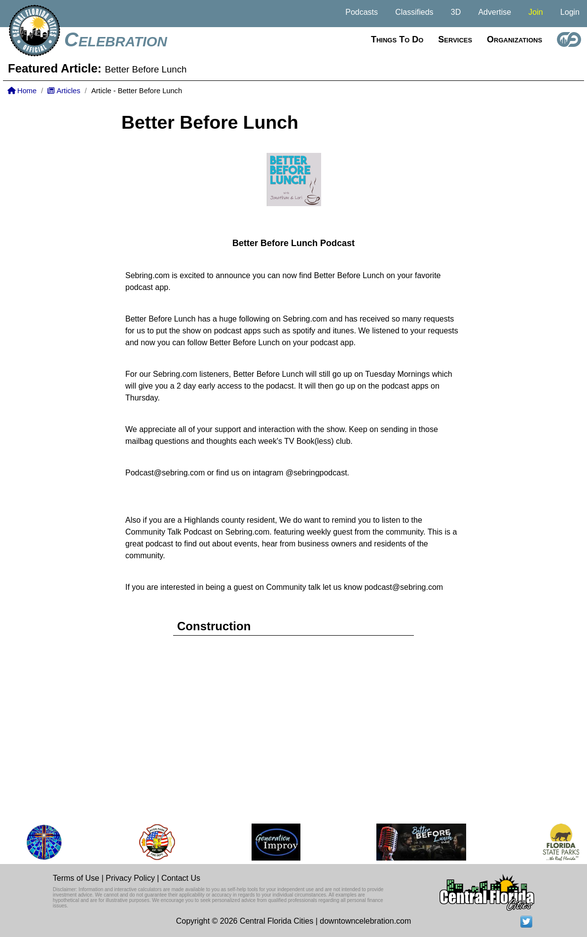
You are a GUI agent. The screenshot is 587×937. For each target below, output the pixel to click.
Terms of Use (76, 878)
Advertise (494, 12)
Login (570, 12)
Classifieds (414, 12)
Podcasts (361, 12)
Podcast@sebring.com (165, 472)
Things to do (397, 39)
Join (535, 12)
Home (22, 91)
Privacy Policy (130, 878)
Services (455, 39)
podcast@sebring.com (404, 587)
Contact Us (180, 878)
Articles (63, 91)
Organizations (514, 39)
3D (456, 12)
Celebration (115, 39)
